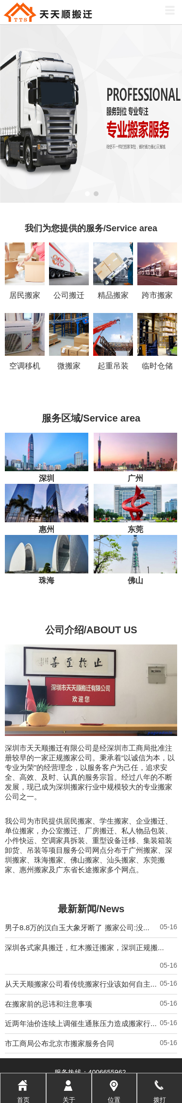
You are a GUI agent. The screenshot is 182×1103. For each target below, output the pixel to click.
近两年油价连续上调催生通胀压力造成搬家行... (81, 946)
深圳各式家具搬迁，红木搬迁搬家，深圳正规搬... (84, 870)
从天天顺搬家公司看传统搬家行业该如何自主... (81, 907)
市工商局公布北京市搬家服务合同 (59, 966)
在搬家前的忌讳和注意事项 (48, 927)
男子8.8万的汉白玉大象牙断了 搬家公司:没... (77, 850)
